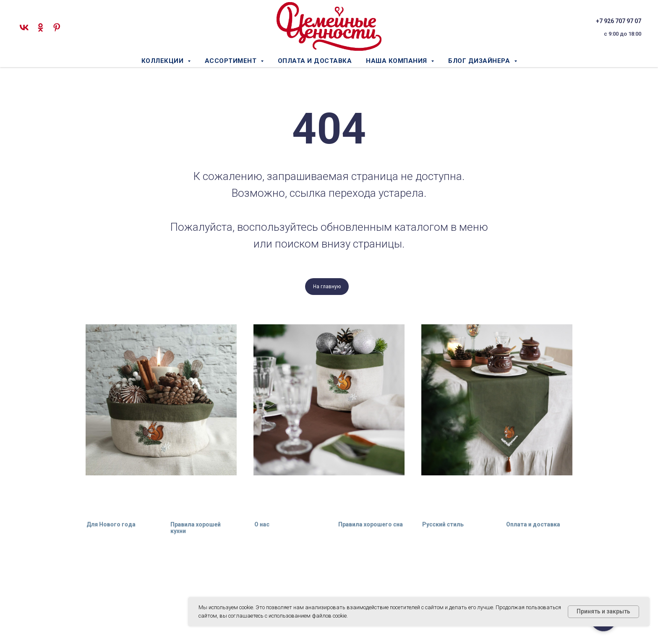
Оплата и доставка (315, 61)
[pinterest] (57, 27)
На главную (327, 287)
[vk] (24, 27)
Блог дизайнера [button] (480, 61)
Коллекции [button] (163, 61)
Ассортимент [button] (231, 61)
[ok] (40, 27)
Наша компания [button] (397, 61)
